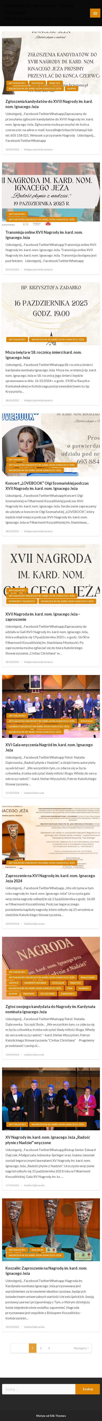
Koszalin (37, 83)
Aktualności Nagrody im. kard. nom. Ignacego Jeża (42, 219)
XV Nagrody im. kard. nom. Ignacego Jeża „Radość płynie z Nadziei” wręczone (47, 1140)
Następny (80, 1348)
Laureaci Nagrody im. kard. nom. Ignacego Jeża (39, 726)
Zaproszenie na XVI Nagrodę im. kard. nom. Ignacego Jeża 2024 (50, 878)
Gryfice (13, 982)
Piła (69, 988)
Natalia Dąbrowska (34, 923)
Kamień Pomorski (35, 982)
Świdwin (28, 993)
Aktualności (17, 83)
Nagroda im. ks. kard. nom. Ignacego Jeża (35, 88)
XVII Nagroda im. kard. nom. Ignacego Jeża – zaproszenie (42, 617)
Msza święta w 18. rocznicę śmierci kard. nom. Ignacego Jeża (43, 355)
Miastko (54, 83)
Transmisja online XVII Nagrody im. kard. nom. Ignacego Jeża (44, 235)
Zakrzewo (68, 993)
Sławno (84, 988)
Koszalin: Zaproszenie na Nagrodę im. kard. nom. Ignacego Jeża (46, 1271)
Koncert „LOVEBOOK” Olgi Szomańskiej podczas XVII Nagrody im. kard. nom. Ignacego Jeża (47, 486)
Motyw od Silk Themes (51, 1415)
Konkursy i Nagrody (22, 601)
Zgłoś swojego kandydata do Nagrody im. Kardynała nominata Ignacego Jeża (50, 1009)
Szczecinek (47, 993)
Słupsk (71, 88)
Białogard (88, 977)
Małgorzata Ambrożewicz (38, 149)
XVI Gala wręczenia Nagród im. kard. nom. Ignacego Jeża (49, 747)
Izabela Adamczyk (34, 792)
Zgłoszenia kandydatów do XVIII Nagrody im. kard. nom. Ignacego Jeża (49, 104)
